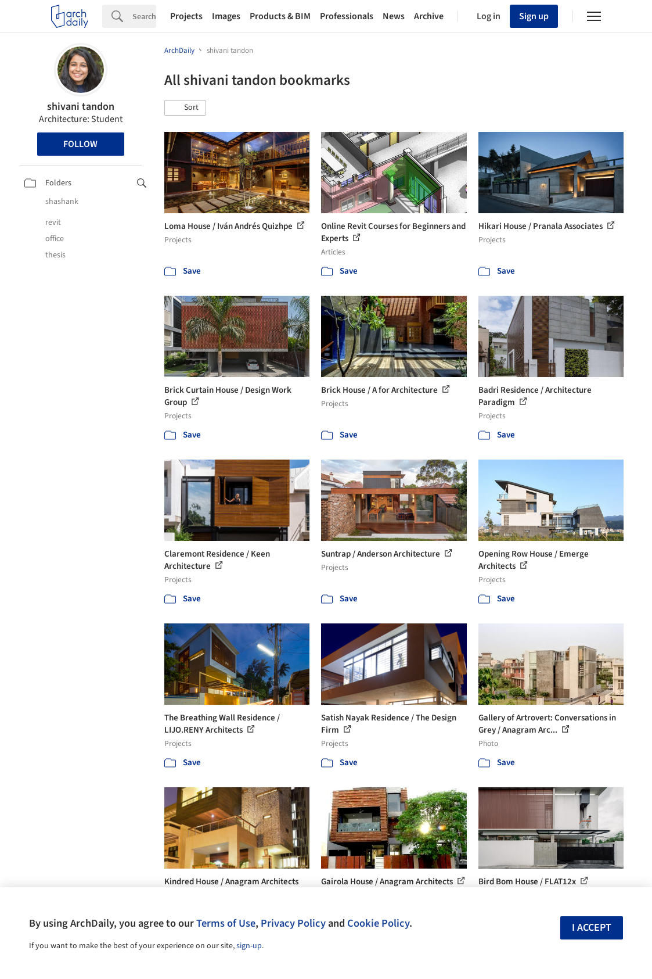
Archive (429, 16)
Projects (186, 16)
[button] (185, 108)
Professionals (346, 16)
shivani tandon (80, 106)
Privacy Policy (293, 923)
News (394, 16)
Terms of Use (225, 923)
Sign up (534, 16)
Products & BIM (280, 16)
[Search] (144, 16)
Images (226, 16)
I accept (591, 927)
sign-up (249, 946)
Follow (80, 144)
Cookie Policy (378, 923)
